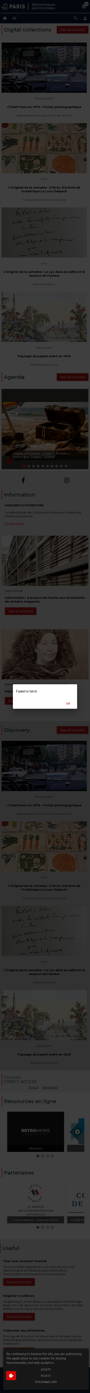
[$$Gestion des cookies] (11, 1375)
